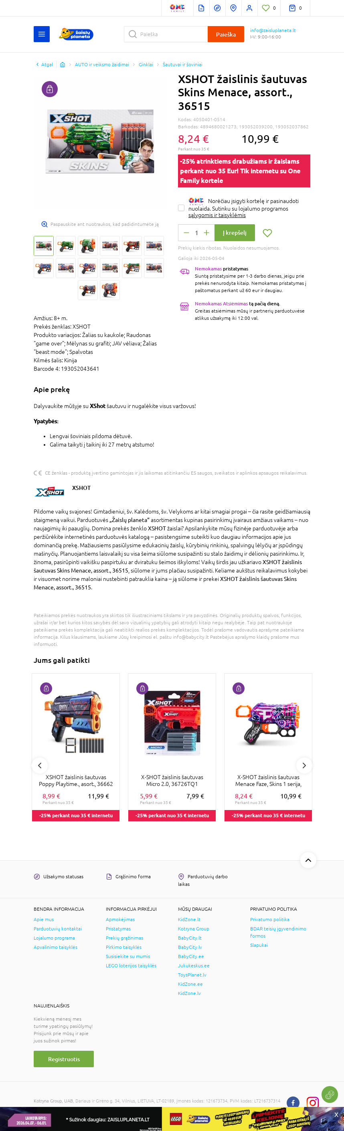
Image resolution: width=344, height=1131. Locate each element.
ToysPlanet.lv (192, 975)
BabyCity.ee (191, 956)
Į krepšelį (235, 232)
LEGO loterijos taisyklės (131, 966)
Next (304, 765)
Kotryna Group (193, 929)
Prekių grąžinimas (124, 938)
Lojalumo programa (54, 938)
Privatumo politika (269, 919)
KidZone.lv (189, 993)
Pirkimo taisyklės (124, 947)
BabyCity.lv (190, 947)
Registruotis (64, 1059)
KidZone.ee (190, 984)
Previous (40, 765)
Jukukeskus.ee (194, 966)
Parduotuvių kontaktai (58, 929)
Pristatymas (118, 929)
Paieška (226, 34)
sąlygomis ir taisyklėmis (217, 215)
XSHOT (81, 487)
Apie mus (44, 919)
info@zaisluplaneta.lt (273, 30)
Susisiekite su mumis (128, 956)
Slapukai (259, 945)
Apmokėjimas (120, 919)
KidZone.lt (189, 919)
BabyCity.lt (190, 938)
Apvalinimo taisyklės (55, 947)
